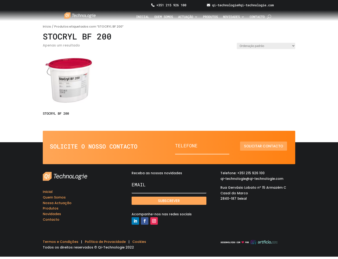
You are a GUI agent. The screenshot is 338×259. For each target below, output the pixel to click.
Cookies (139, 241)
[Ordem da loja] (266, 46)
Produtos (210, 17)
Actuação (185, 17)
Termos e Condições (60, 241)
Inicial (142, 17)
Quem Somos (54, 197)
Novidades (231, 17)
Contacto (257, 17)
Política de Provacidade (105, 241)
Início (47, 26)
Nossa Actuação (57, 203)
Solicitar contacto (263, 146)
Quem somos (163, 17)
